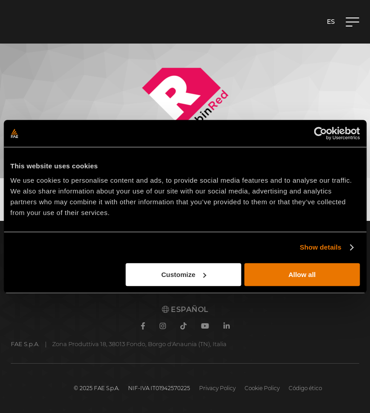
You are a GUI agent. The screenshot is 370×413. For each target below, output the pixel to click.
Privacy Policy (217, 388)
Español (185, 309)
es (331, 22)
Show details (321, 247)
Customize (183, 274)
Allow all (302, 274)
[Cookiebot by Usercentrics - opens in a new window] (320, 133)
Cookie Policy (262, 388)
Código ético (305, 388)
